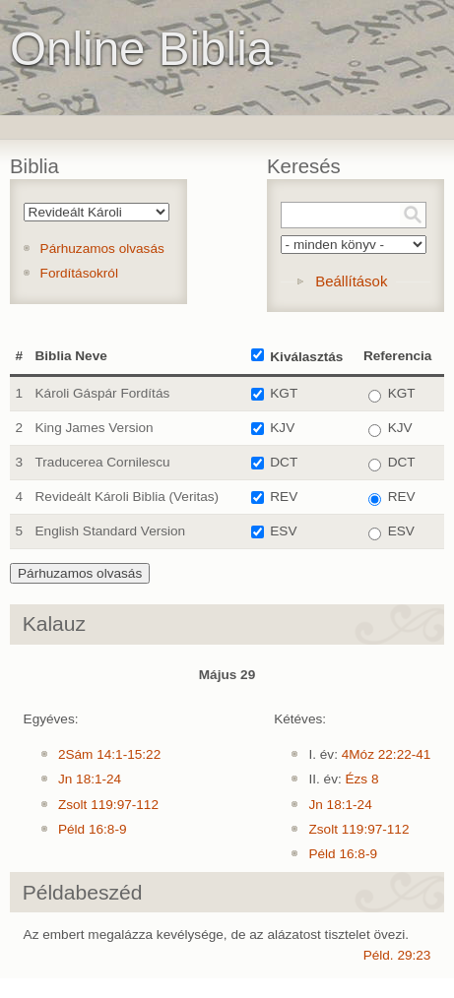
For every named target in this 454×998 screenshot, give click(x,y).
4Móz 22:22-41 (386, 754)
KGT (283, 393)
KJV (282, 427)
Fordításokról (79, 273)
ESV (283, 531)
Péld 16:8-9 (92, 829)
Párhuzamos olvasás (102, 248)
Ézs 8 (362, 779)
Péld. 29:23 (397, 955)
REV (283, 496)
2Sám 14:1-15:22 (109, 754)
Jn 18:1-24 (89, 779)
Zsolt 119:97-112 (108, 804)
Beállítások (351, 281)
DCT (283, 462)
